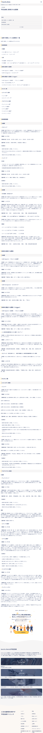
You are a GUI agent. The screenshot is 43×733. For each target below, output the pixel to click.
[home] (5, 2)
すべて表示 (21, 27)
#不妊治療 (3, 7)
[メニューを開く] (41, 2)
